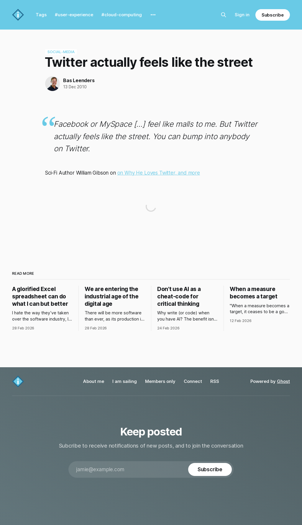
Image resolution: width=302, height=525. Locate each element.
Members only (160, 381)
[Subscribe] (210, 469)
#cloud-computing (121, 14)
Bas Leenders (79, 80)
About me (93, 381)
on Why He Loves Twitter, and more (158, 173)
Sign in (242, 14)
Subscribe (273, 15)
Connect (193, 381)
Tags (41, 14)
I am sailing (124, 381)
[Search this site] (223, 14)
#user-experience (74, 14)
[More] (153, 14)
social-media (61, 52)
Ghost (283, 381)
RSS (214, 381)
